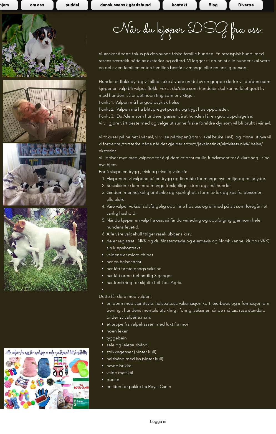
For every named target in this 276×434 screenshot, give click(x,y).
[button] (72, 5)
